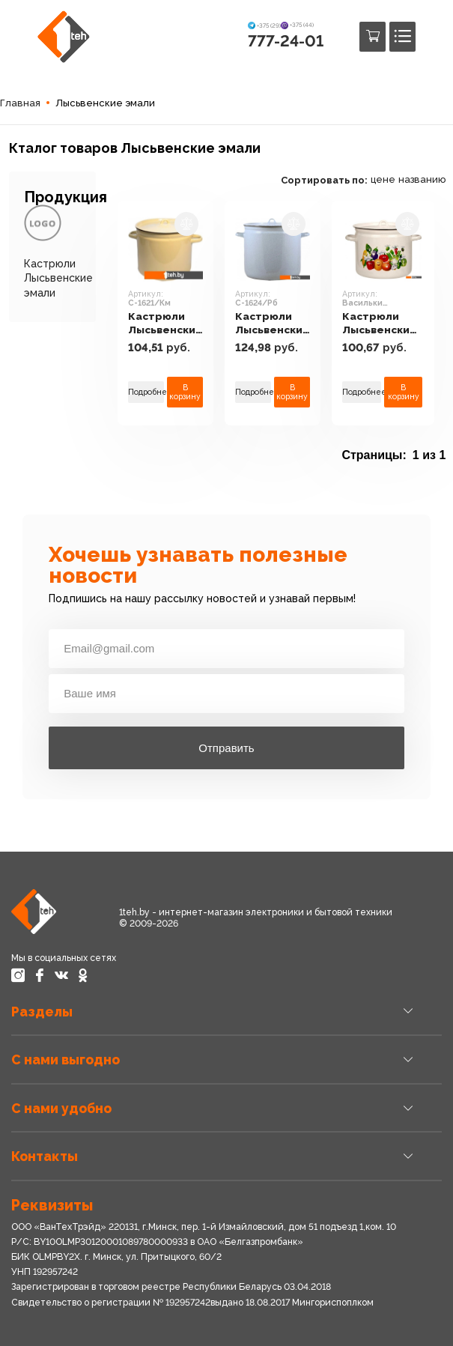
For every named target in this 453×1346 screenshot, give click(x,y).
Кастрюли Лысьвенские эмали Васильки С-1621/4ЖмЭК (391, 324)
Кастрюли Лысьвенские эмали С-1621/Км (167, 324)
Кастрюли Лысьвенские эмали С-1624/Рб (278, 324)
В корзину (187, 392)
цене (392, 179)
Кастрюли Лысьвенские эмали (58, 278)
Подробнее (146, 391)
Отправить (226, 748)
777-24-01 (285, 40)
